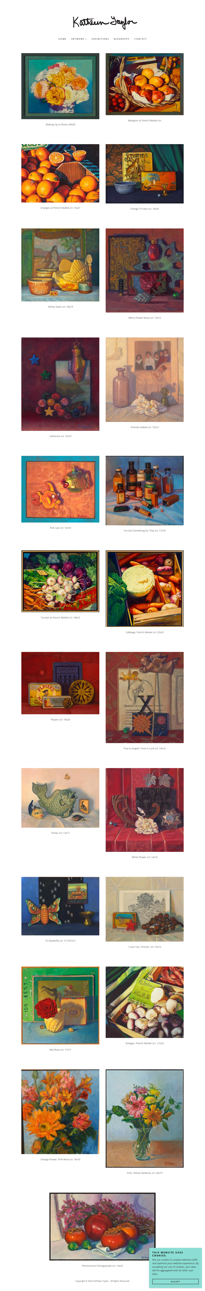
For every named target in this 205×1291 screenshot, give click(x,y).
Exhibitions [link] (100, 38)
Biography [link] (122, 38)
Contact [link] (140, 38)
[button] (79, 39)
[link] (102, 22)
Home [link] (62, 38)
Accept (175, 1281)
